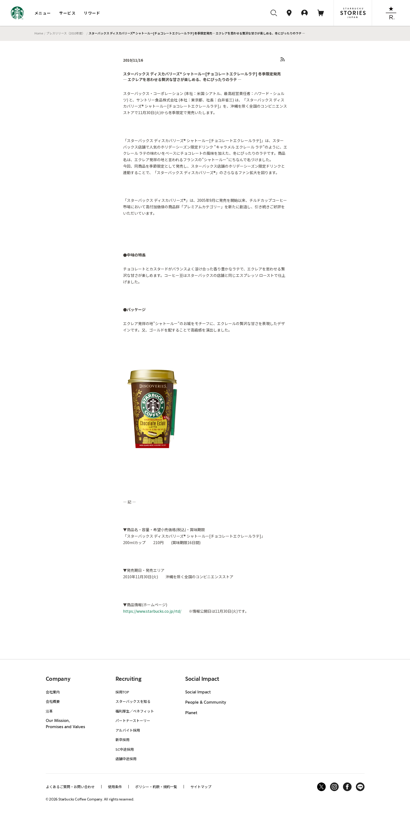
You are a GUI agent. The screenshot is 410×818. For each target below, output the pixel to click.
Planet (191, 713)
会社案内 (53, 691)
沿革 (49, 711)
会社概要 (53, 701)
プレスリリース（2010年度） (65, 33)
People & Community (205, 702)
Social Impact (198, 692)
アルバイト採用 (127, 730)
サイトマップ (200, 786)
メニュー (42, 13)
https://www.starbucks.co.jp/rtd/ (152, 611)
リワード (92, 13)
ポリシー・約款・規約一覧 (156, 786)
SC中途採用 (124, 749)
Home (38, 33)
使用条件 (115, 786)
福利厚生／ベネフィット (134, 711)
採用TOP (122, 691)
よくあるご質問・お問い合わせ (70, 786)
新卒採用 (122, 739)
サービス (67, 13)
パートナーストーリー (132, 720)
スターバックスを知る (132, 701)
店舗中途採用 (125, 758)
